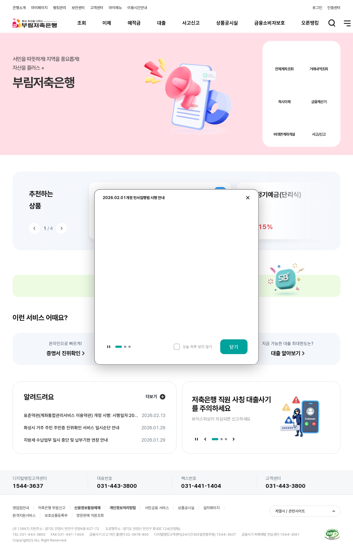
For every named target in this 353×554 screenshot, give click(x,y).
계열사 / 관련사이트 (290, 511)
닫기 (234, 347)
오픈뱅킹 (310, 23)
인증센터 (333, 7)
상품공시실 (227, 23)
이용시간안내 (137, 7)
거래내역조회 (319, 69)
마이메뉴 (115, 7)
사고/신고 (319, 134)
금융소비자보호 (269, 23)
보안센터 (78, 7)
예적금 (134, 23)
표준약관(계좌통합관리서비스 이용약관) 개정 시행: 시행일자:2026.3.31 (81, 415)
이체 (106, 23)
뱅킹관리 (59, 7)
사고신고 (191, 23)
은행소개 (19, 7)
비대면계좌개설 (284, 134)
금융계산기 (319, 102)
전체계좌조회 (284, 69)
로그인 (317, 7)
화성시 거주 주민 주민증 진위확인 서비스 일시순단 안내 (71, 428)
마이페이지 (39, 7)
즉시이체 (284, 102)
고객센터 (96, 7)
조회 (81, 23)
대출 (161, 23)
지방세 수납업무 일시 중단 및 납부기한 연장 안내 (66, 440)
